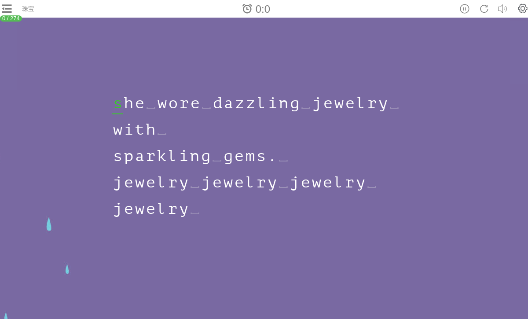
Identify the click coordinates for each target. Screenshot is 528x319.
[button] (522, 8)
